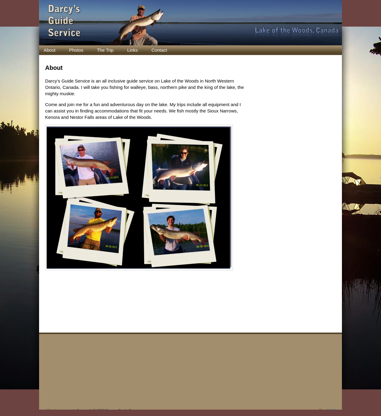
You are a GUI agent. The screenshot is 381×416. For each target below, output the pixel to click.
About (49, 50)
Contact (159, 50)
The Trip (105, 50)
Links (132, 50)
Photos (76, 50)
